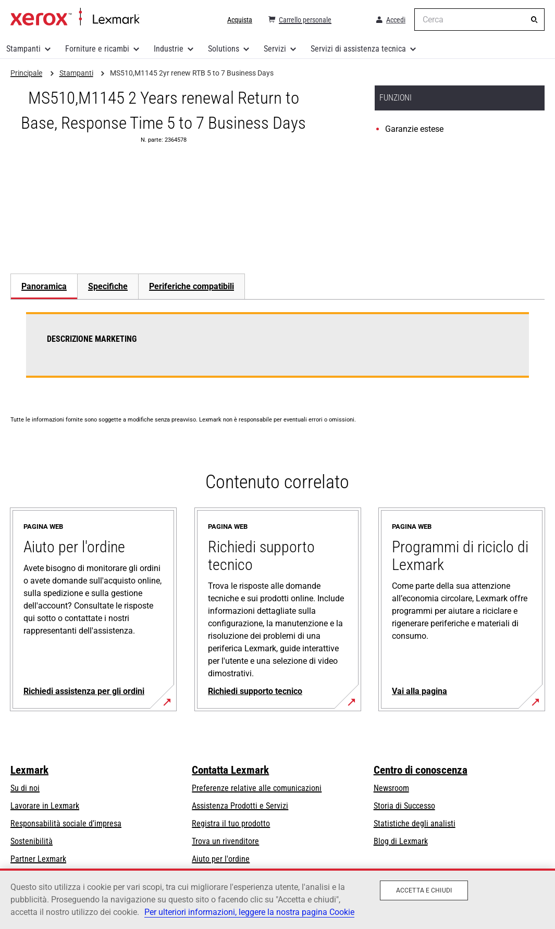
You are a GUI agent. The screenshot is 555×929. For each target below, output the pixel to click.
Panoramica (44, 286)
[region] (277, 899)
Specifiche (108, 286)
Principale (74, 17)
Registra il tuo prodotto (231, 823)
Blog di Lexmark (401, 841)
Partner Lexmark (38, 859)
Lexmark (29, 770)
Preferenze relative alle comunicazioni (257, 788)
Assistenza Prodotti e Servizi (240, 806)
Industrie (168, 49)
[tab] (43, 286)
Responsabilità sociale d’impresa (65, 823)
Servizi (275, 49)
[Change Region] (352, 19)
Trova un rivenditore (225, 841)
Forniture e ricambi (97, 49)
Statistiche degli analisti (414, 823)
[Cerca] (534, 20)
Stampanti (23, 49)
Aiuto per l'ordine (221, 859)
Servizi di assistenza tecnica (358, 49)
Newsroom (391, 788)
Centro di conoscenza (420, 770)
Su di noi (25, 788)
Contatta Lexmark (230, 770)
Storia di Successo (404, 806)
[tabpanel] (277, 351)
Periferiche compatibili (191, 286)
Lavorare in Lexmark (44, 806)
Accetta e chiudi (424, 890)
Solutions (223, 49)
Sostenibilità (31, 841)
